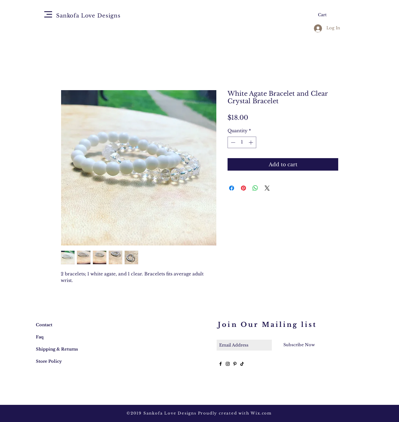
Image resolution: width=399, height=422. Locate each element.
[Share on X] (267, 188)
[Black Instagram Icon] (227, 363)
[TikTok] (242, 363)
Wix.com (261, 413)
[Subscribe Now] (299, 345)
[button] (48, 14)
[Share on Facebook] (231, 188)
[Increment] (251, 142)
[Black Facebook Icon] (220, 363)
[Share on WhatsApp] (255, 188)
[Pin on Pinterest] (243, 188)
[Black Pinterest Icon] (235, 363)
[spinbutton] (242, 142)
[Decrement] (232, 142)
